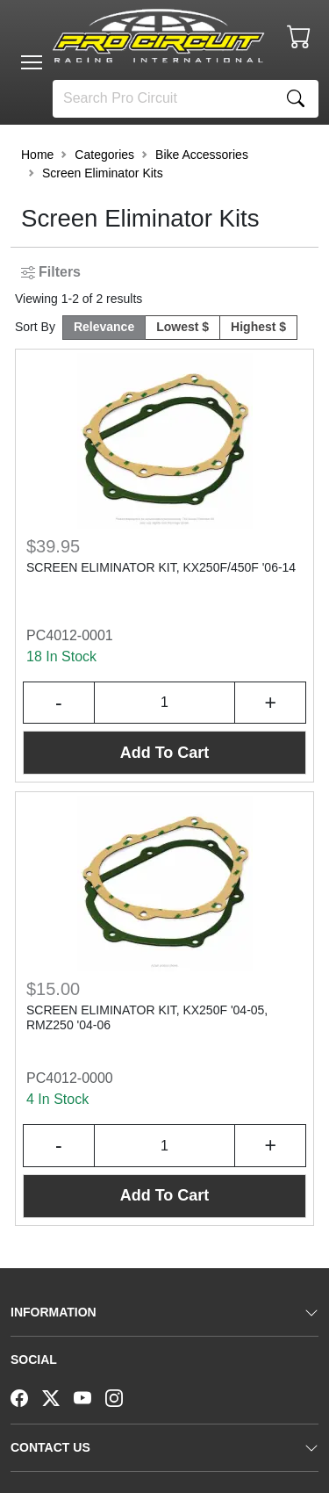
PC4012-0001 (69, 635)
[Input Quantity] (165, 703)
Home (37, 155)
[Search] (163, 99)
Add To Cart (165, 752)
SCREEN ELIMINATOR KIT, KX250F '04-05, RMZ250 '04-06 (147, 1017)
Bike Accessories (201, 155)
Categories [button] (104, 155)
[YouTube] (89, 1396)
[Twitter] (58, 1396)
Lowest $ (182, 327)
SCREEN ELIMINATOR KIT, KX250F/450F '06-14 (161, 567)
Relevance (104, 327)
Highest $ (258, 327)
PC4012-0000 (69, 1078)
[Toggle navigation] (32, 62)
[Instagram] (121, 1396)
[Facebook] (26, 1396)
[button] (32, 62)
